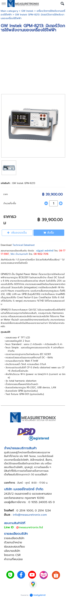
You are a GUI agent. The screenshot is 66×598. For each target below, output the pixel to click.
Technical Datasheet (23, 245)
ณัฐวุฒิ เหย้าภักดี (45, 250)
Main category (9, 11)
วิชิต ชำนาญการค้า (19, 254)
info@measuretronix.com (30, 515)
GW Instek (27, 11)
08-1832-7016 (41, 254)
